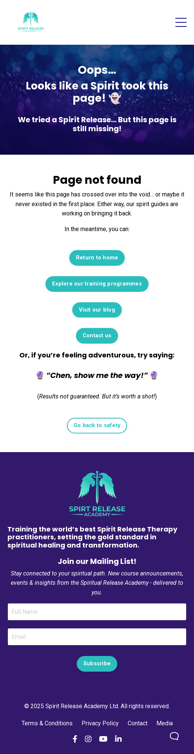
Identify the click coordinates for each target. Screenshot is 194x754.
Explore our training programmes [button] (97, 284)
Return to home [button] (97, 258)
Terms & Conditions (48, 723)
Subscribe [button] (97, 663)
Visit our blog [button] (97, 310)
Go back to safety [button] (97, 425)
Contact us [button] (97, 335)
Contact (137, 723)
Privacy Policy (100, 723)
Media (164, 723)
